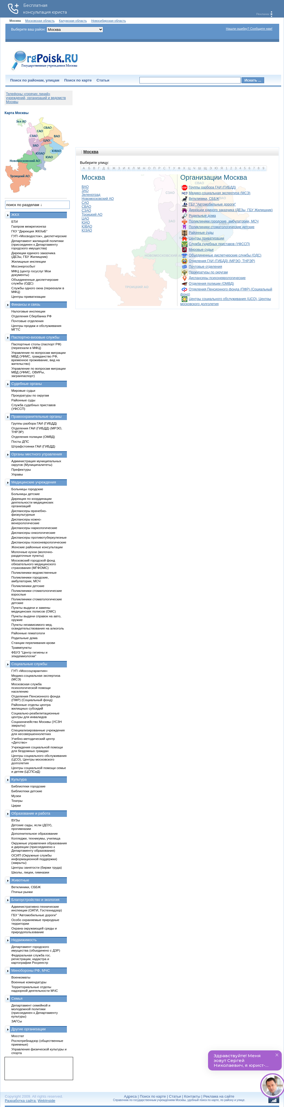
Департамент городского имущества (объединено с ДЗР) (35, 948)
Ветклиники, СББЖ (204, 199)
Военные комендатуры (28, 982)
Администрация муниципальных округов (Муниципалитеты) (36, 462)
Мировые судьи (201, 250)
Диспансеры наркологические (34, 528)
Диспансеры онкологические (33, 532)
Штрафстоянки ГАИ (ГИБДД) (33, 446)
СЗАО (86, 211)
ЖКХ (15, 215)
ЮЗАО (87, 230)
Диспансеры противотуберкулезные (39, 537)
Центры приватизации (206, 238)
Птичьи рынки (22, 892)
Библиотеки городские (28, 786)
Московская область (40, 20)
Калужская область (73, 20)
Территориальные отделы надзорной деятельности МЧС (34, 988)
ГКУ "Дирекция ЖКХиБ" (29, 231)
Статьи (103, 80)
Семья (16, 998)
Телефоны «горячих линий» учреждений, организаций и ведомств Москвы (36, 98)
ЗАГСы (16, 1021)
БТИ (14, 221)
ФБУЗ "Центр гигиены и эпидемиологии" (29, 654)
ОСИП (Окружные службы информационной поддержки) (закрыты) (34, 858)
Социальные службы (29, 664)
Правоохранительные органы (36, 416)
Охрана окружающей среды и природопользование (34, 930)
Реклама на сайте (218, 1096)
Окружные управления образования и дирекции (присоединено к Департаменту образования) (39, 846)
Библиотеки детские (26, 791)
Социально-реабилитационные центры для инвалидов (35, 715)
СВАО (86, 207)
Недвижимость (24, 940)
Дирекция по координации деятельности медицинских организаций (32, 502)
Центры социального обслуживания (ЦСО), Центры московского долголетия (39, 759)
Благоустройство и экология (35, 900)
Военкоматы (20, 977)
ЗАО (85, 191)
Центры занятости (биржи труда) (36, 867)
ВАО (85, 187)
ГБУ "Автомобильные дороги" (212, 204)
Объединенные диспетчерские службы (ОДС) (225, 255)
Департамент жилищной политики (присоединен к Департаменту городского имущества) (37, 244)
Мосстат (17, 1036)
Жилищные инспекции (28, 261)
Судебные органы (26, 384)
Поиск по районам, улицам (34, 80)
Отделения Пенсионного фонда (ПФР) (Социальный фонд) (35, 698)
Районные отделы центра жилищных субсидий (30, 706)
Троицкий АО (92, 215)
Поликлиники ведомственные (34, 572)
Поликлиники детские (27, 586)
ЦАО (85, 218)
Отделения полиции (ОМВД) (211, 284)
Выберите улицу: (94, 162)
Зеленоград (91, 195)
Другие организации (28, 1029)
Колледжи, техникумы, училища (35, 838)
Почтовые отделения (205, 267)
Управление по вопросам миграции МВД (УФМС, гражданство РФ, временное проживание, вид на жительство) (38, 358)
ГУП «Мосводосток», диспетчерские (39, 236)
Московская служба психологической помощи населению (30, 687)
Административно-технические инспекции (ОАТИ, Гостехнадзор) (36, 908)
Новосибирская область (108, 20)
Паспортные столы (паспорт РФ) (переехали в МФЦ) (36, 346)
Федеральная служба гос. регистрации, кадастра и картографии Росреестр (31, 958)
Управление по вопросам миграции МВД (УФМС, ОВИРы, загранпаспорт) (38, 372)
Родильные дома (202, 216)
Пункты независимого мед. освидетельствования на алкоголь (37, 626)
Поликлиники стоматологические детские (222, 227)
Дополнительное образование (34, 833)
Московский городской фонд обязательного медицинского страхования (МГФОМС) (33, 563)
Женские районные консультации (37, 547)
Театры (16, 800)
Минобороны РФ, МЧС (30, 970)
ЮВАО (87, 226)
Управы (17, 474)
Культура (19, 779)
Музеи (16, 796)
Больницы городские (27, 489)
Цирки (16, 805)
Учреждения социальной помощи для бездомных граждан (37, 749)
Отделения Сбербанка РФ (31, 316)
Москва (90, 151)
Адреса (130, 1096)
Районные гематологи (28, 633)
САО (85, 203)
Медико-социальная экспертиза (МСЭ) (219, 193)
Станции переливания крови (33, 642)
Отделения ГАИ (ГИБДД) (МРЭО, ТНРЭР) (222, 261)
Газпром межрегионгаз (28, 226)
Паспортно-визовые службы (35, 337)
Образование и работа (30, 813)
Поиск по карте (78, 80)
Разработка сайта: (21, 1101)
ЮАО (86, 222)
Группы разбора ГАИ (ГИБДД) (212, 187)
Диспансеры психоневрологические (217, 278)
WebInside (46, 1101)
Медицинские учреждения (33, 482)
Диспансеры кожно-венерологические (26, 521)
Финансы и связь (25, 304)
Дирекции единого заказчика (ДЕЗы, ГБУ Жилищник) (231, 210)
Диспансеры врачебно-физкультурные (29, 512)
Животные (20, 880)
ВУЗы (15, 820)
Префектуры (21, 469)
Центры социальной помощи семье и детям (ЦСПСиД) (38, 769)
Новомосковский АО (98, 199)
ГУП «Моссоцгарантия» (29, 671)
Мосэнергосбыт (23, 266)
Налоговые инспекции (28, 311)
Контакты (192, 1096)
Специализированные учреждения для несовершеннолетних (38, 732)
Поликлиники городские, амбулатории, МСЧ (223, 221)
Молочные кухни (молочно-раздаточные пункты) (32, 553)
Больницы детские (25, 494)
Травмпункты (21, 647)
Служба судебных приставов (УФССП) (219, 244)
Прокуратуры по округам (208, 272)
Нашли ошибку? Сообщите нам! (249, 28)
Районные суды (201, 233)
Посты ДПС (20, 441)
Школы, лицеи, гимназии (30, 872)
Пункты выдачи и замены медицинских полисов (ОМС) (33, 609)
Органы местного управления (36, 454)
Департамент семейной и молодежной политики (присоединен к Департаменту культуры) (34, 1010)
